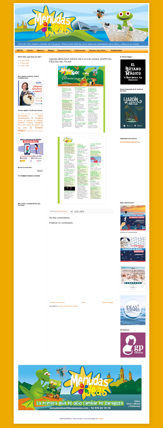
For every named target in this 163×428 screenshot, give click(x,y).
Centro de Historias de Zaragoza (30, 120)
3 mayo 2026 (24, 66)
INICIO (20, 50)
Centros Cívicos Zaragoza (30, 123)
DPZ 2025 (21, 125)
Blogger (100, 418)
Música (40, 50)
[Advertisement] (81, 285)
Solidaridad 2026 (32, 131)
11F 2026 (21, 114)
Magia (51, 50)
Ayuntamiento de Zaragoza (30, 118)
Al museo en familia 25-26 (34, 114)
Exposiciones (64, 50)
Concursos (80, 50)
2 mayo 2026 (24, 63)
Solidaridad (116, 50)
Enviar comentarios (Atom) (68, 306)
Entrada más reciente (57, 302)
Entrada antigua (107, 302)
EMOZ (28, 125)
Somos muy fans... (98, 50)
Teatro (30, 50)
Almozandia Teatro (30, 116)
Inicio (83, 302)
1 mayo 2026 (24, 60)
